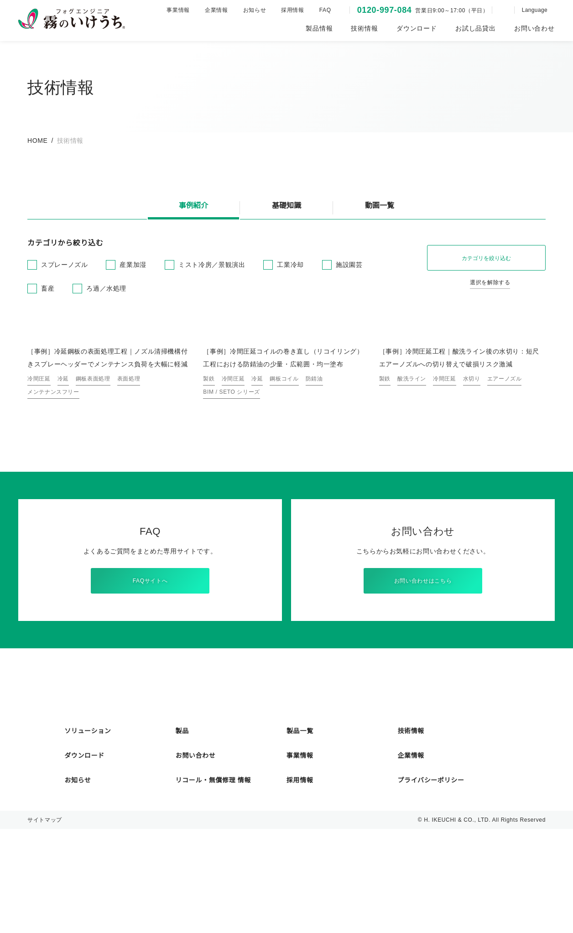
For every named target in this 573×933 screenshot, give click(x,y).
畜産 (47, 288)
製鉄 (208, 472)
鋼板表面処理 (93, 472)
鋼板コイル (284, 472)
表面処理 (129, 472)
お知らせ (250, 10)
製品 (182, 835)
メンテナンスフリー (53, 485)
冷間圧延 (39, 472)
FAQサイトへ (150, 674)
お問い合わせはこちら (423, 674)
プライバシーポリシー (430, 884)
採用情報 (289, 10)
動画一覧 (379, 206)
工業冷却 (289, 264)
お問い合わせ (196, 859)
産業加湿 (132, 264)
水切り (471, 472)
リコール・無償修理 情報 (213, 884)
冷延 (63, 472)
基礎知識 (286, 206)
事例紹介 (193, 206)
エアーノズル (504, 472)
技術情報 (410, 835)
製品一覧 (299, 835)
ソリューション (87, 835)
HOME (37, 140)
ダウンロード (84, 859)
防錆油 (314, 472)
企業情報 (212, 10)
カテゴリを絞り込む (486, 258)
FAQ (321, 10)
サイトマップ (44, 924)
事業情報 (174, 10)
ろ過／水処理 (106, 288)
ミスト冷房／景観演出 (211, 264)
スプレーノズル (64, 264)
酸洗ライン (411, 472)
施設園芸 (348, 264)
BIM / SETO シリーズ (230, 485)
